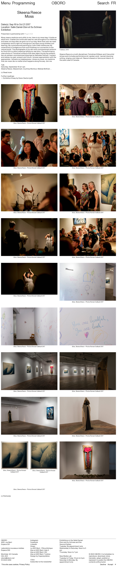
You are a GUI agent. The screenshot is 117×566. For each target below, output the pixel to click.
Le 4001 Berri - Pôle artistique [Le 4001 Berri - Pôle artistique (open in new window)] (41, 548)
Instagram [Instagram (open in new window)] (34, 540)
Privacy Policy (24, 564)
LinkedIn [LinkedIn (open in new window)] (33, 544)
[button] (29, 496)
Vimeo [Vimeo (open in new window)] (32, 546)
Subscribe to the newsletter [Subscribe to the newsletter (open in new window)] (41, 562)
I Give (32, 560)
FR (113, 3)
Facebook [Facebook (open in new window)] (34, 542)
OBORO (58, 3)
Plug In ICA (28, 34)
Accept (110, 564)
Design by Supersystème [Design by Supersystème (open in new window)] (40, 556)
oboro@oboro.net (7, 558)
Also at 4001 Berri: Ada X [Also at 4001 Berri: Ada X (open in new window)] (39, 550)
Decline (103, 564)
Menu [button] (6, 3)
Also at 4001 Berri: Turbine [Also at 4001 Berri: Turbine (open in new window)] (40, 554)
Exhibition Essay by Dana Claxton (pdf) (18, 78)
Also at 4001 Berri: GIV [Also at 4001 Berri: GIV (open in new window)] (38, 552)
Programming (23, 3)
